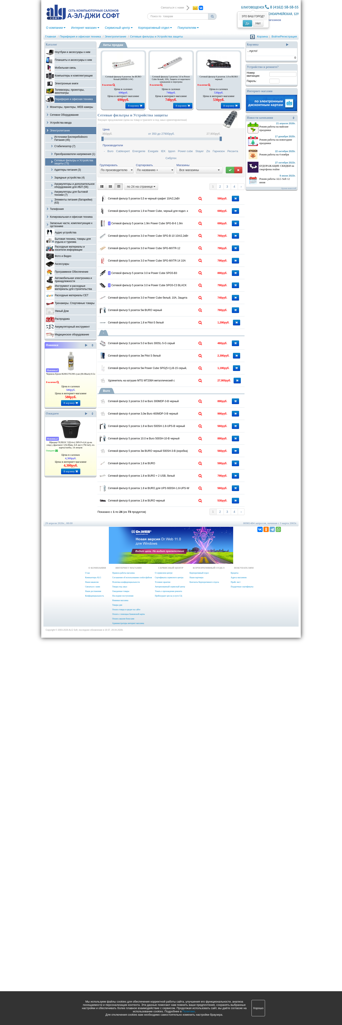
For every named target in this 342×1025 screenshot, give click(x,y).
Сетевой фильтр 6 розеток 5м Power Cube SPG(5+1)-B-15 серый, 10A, (165, 576)
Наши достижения (93, 978)
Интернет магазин (85, 27)
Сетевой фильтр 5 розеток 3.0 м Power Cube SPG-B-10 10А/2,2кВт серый (165, 282)
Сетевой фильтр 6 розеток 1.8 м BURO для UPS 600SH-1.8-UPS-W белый (165, 841)
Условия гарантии (162, 969)
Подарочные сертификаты (242, 974)
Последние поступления (122, 983)
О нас (87, 960)
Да (247, 23)
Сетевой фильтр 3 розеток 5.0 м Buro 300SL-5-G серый (165, 519)
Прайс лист (236, 969)
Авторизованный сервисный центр (170, 974)
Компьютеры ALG (93, 965)
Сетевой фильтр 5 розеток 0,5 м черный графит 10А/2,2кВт (165, 196)
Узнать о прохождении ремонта (168, 978)
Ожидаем (66, 413)
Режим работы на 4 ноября (274, 154)
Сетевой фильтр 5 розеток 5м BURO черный (160, 452)
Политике (188, 1011)
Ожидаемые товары (120, 978)
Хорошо (258, 1008)
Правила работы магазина (123, 960)
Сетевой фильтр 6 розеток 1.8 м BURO (156, 783)
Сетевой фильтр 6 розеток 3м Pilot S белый (159, 546)
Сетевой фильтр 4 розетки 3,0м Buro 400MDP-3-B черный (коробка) (165, 670)
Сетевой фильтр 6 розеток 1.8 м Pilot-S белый (161, 481)
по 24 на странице (141, 186)
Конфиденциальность (94, 983)
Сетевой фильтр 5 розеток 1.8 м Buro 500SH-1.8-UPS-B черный (165, 698)
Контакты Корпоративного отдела (204, 969)
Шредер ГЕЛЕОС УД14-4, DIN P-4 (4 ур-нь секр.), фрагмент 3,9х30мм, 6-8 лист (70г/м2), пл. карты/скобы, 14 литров (70, 445)
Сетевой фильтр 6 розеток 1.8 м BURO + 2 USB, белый (165, 813)
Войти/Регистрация (284, 36)
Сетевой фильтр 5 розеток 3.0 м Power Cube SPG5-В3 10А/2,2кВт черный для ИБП (165, 372)
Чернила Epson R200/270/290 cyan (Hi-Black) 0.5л (70, 374)
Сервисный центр (119, 27)
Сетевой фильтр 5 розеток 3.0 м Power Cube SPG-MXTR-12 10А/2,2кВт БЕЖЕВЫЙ (165, 311)
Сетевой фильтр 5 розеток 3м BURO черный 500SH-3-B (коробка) (165, 755)
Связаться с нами (92, 974)
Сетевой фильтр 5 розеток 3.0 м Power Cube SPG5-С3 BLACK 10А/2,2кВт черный (165, 400)
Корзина (262, 36)
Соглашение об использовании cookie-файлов (132, 965)
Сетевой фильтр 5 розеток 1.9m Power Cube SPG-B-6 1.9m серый (165, 257)
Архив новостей (288, 188)
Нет (258, 23)
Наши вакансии (92, 969)
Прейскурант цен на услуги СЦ (168, 983)
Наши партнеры (196, 965)
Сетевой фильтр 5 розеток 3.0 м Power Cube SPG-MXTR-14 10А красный (165, 339)
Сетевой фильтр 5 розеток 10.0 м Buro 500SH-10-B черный (165, 727)
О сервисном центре (164, 960)
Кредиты (234, 960)
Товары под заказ (119, 974)
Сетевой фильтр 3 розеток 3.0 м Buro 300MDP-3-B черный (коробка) (165, 641)
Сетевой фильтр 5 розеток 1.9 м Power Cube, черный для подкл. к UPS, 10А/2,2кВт (165, 225)
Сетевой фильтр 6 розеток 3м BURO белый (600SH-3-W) (123, 77)
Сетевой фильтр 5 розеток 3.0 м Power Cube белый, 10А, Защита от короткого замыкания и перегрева (171, 79)
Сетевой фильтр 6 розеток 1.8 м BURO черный (219, 77)
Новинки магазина (120, 988)
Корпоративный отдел (155, 27)
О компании (55, 27)
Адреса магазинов (269, 20)
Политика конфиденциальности (126, 969)
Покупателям (188, 27)
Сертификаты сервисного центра (169, 965)
